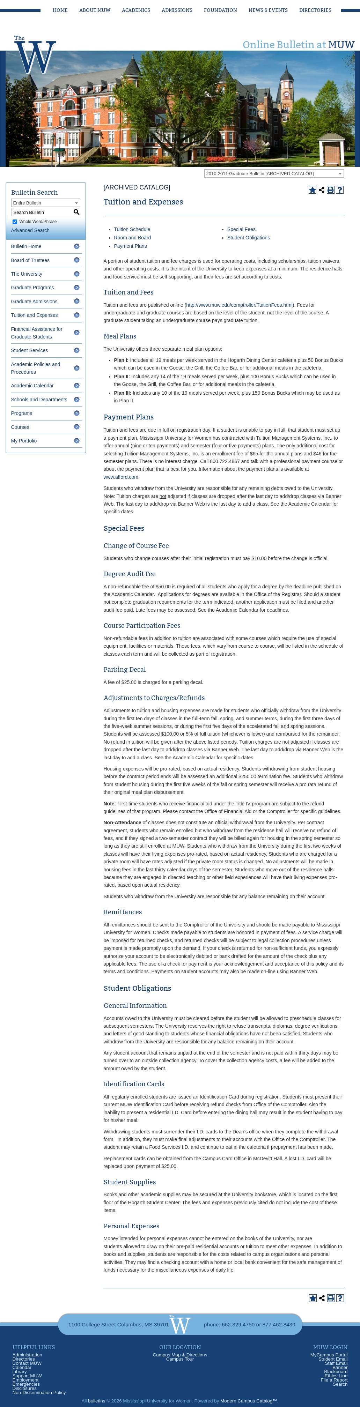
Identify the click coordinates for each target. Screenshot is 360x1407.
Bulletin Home (26, 246)
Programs (21, 413)
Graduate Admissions (34, 301)
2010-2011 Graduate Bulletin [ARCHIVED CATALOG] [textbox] (260, 173)
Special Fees (241, 229)
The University (26, 274)
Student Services (29, 350)
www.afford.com (121, 477)
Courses (20, 427)
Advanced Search (30, 230)
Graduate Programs (32, 287)
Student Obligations (248, 237)
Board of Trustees (30, 260)
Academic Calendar (32, 385)
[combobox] (274, 173)
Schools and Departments (39, 399)
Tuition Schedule (132, 229)
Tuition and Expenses (34, 315)
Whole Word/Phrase (38, 221)
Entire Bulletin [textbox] (27, 203)
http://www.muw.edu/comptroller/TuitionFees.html (239, 305)
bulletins (96, 1401)
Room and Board (132, 237)
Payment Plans (130, 246)
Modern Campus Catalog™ (248, 1401)
